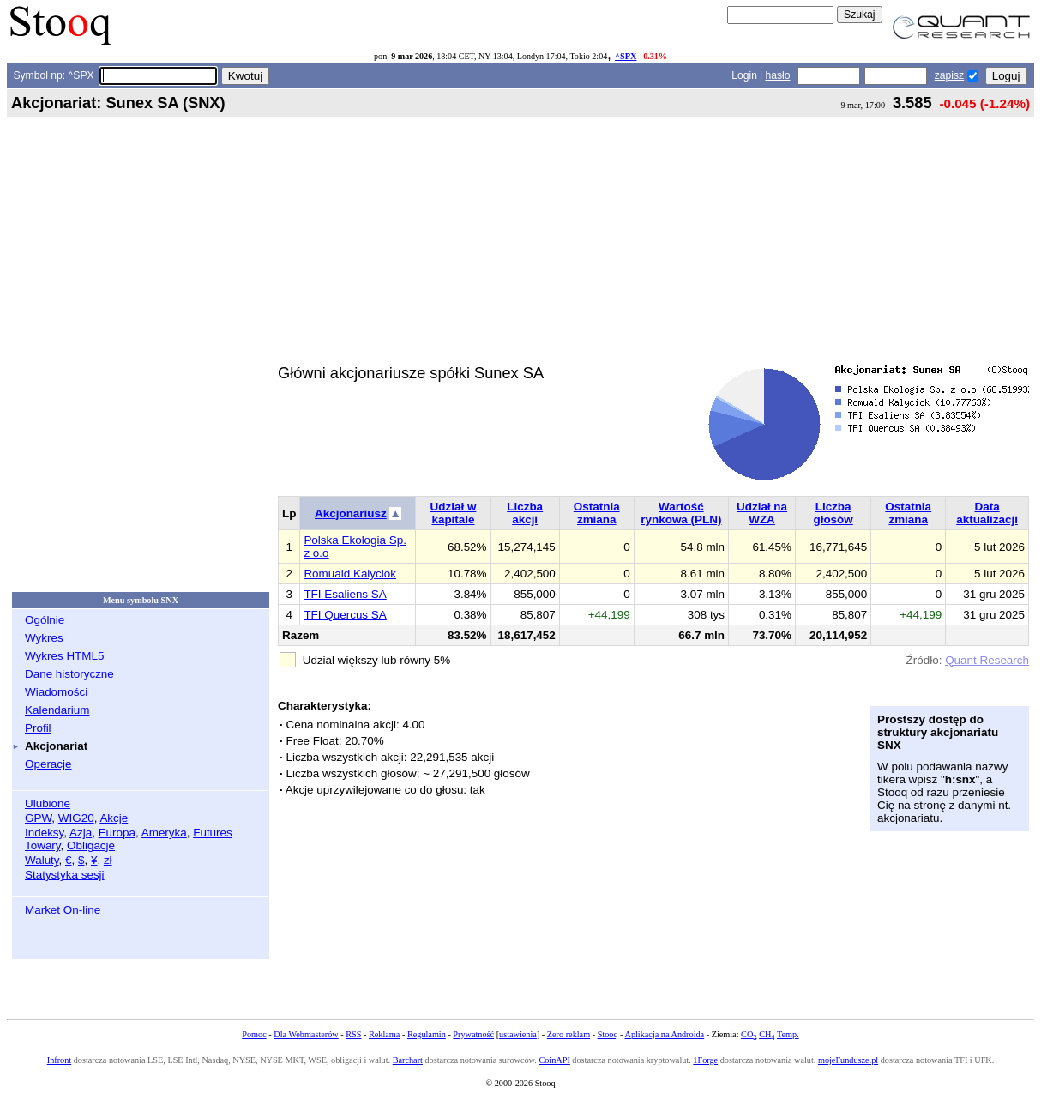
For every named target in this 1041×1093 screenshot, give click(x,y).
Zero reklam (568, 1034)
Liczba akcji (525, 513)
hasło (777, 75)
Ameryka (164, 832)
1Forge (705, 1060)
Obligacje (91, 845)
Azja (80, 832)
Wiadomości (56, 691)
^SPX (625, 56)
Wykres (44, 637)
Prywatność (473, 1034)
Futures (212, 832)
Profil (38, 728)
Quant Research (987, 660)
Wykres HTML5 (64, 655)
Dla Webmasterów (306, 1034)
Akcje (113, 818)
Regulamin (426, 1034)
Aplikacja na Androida (665, 1034)
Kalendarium (57, 710)
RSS (353, 1034)
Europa (117, 832)
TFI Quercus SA (345, 614)
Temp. (788, 1034)
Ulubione (47, 803)
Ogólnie (44, 619)
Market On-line (62, 909)
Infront (59, 1060)
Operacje (48, 764)
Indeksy (44, 832)
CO (748, 1034)
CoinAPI (554, 1060)
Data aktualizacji (987, 513)
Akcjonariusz (351, 513)
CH (766, 1034)
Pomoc (254, 1034)
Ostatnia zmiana (597, 513)
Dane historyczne (69, 673)
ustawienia (518, 1034)
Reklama (384, 1034)
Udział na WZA (762, 513)
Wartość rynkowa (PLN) (681, 513)
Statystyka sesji (65, 874)
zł (108, 860)
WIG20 (76, 818)
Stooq (608, 1034)
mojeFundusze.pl (848, 1060)
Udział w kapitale (453, 513)
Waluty (42, 860)
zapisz (949, 75)
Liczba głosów (832, 513)
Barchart (408, 1060)
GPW (38, 818)
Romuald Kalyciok (350, 573)
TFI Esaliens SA (345, 594)
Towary (43, 845)
